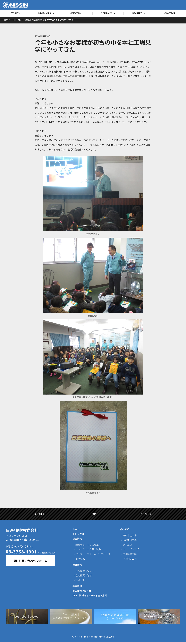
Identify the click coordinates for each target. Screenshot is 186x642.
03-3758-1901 (21, 552)
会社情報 (77, 564)
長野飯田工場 (130, 540)
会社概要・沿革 (83, 575)
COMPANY (108, 13)
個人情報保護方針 (82, 590)
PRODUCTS (46, 13)
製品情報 (77, 538)
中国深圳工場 (130, 558)
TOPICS (15, 13)
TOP (93, 514)
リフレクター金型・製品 (88, 549)
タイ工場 (127, 544)
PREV (145, 514)
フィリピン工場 (131, 549)
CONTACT (169, 13)
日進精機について (84, 570)
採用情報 (77, 586)
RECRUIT (138, 13)
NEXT (40, 514)
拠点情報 (124, 529)
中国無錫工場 (130, 554)
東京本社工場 (130, 535)
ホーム (76, 529)
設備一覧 (80, 580)
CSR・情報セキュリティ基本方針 (90, 595)
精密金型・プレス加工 (87, 544)
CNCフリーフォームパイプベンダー (93, 554)
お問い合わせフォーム (31, 561)
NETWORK (77, 13)
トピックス (78, 534)
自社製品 (80, 558)
